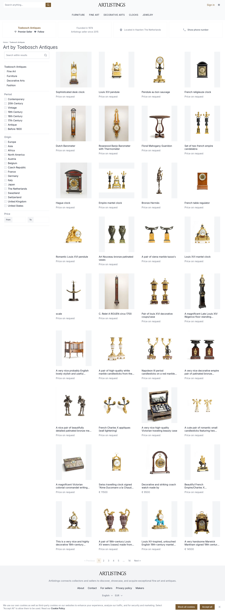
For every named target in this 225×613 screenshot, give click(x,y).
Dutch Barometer (65, 145)
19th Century (15, 111)
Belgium (12, 163)
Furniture (12, 76)
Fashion (11, 85)
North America (16, 154)
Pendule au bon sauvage (156, 92)
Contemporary (16, 99)
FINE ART (94, 15)
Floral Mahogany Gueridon (157, 145)
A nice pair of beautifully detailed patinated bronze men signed (73, 430)
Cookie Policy (58, 608)
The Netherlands (17, 188)
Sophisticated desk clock (70, 92)
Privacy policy (124, 588)
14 (129, 560)
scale (59, 313)
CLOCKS (133, 15)
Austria (12, 158)
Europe (12, 141)
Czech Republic (17, 167)
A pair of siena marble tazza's (159, 256)
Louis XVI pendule (109, 92)
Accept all (207, 607)
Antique (12, 124)
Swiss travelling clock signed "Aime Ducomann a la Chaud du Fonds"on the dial (115, 487)
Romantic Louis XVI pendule (72, 256)
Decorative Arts (16, 80)
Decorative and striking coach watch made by (159, 486)
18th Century (15, 116)
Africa (11, 150)
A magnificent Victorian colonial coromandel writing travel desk (71, 487)
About (80, 588)
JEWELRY (148, 15)
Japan (11, 184)
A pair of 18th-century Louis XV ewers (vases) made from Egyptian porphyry (115, 544)
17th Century (15, 120)
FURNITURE (78, 15)
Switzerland (14, 197)
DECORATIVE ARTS (114, 15)
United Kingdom (17, 201)
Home (5, 42)
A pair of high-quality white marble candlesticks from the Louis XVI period (115, 373)
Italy (10, 180)
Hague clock (63, 202)
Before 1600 (15, 128)
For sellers (106, 588)
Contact (92, 588)
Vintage (12, 107)
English (107, 595)
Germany (13, 175)
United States (15, 205)
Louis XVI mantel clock (198, 256)
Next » (137, 560)
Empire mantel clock (110, 202)
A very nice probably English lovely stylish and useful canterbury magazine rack (72, 373)
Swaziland (14, 192)
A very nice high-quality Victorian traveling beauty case (159, 429)
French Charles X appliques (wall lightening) (114, 429)
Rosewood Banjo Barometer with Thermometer (115, 147)
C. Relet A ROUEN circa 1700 (115, 313)
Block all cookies (186, 607)
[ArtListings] (112, 573)
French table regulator (197, 202)
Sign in (211, 4)
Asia (10, 146)
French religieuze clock (198, 92)
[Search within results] (45, 55)
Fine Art (11, 71)
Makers (140, 588)
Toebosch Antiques (29, 27)
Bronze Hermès (150, 202)
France (12, 171)
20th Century (15, 103)
